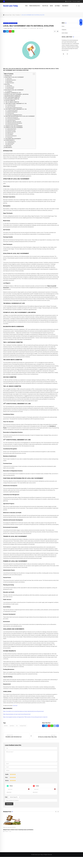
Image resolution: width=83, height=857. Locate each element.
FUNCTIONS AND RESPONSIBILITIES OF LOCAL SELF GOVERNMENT (20, 116)
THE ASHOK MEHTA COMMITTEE (12, 99)
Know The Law (45, 5)
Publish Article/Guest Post (34, 5)
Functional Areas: (10, 113)
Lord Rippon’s (9, 91)
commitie (6, 725)
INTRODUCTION (8, 75)
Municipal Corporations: (11, 80)
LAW (16, 725)
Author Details (65, 33)
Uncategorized (12, 827)
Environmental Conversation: (12, 124)
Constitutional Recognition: (12, 110)
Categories (64, 29)
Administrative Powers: (11, 129)
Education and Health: (11, 131)
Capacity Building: (10, 143)
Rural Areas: (7, 84)
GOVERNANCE (12, 725)
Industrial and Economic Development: (14, 123)
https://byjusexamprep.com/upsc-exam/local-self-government (16, 714)
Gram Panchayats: (10, 88)
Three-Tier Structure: (11, 106)
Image (6, 797)
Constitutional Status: (11, 105)
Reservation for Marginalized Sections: (14, 107)
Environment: (9, 137)
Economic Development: (12, 135)
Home (26, 5)
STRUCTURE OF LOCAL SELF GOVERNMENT (14, 77)
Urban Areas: (9, 78)
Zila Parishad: (9, 85)
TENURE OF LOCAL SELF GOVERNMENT (13, 126)
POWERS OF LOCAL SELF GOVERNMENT (14, 127)
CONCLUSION (8, 145)
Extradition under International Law (13, 736)
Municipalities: (10, 81)
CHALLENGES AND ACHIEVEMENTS (13, 138)
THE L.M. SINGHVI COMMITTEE (12, 102)
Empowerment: (10, 144)
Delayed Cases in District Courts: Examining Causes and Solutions (18, 829)
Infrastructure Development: (12, 117)
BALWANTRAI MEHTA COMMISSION (12, 96)
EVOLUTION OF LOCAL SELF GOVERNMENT (14, 90)
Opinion (51, 5)
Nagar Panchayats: (10, 82)
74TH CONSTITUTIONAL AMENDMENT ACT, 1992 (16, 109)
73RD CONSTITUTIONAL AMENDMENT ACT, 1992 (16, 103)
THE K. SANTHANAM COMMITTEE (12, 97)
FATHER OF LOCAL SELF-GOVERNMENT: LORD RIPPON (16, 94)
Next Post (53, 735)
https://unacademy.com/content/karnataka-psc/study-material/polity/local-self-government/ (23, 711)
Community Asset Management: (13, 119)
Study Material (65, 5)
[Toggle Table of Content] (33, 74)
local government (23, 725)
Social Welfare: (10, 134)
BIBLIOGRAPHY (8, 147)
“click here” (15, 705)
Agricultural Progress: (11, 120)
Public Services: (10, 133)
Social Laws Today (10, 6)
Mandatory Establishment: (12, 112)
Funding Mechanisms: (11, 141)
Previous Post (10, 735)
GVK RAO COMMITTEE (10, 100)
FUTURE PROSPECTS (9, 140)
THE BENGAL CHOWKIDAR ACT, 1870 (13, 92)
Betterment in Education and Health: (14, 121)
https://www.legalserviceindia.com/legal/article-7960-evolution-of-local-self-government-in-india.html (25, 717)
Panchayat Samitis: (10, 87)
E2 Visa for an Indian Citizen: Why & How (47, 737)
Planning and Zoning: (11, 130)
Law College (57, 5)
